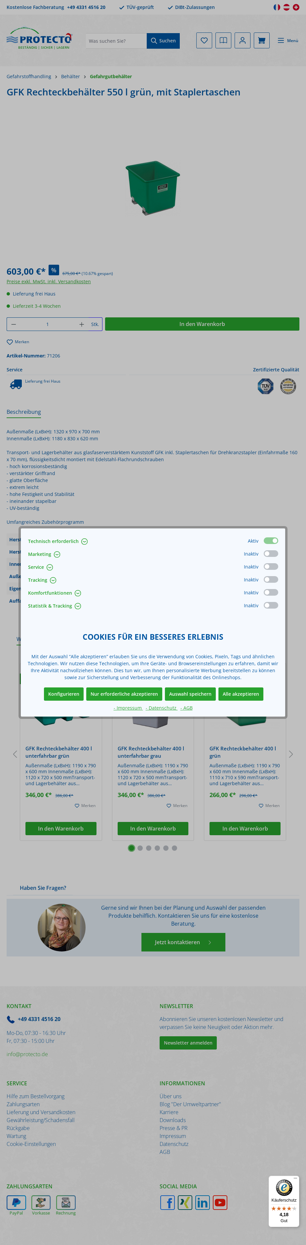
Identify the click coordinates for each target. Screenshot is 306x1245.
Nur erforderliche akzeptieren (124, 694)
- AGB (186, 708)
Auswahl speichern (190, 694)
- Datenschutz (162, 708)
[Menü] (295, 1180)
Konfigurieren (63, 694)
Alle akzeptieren (241, 694)
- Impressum (128, 708)
